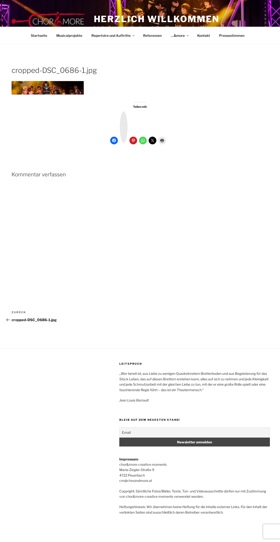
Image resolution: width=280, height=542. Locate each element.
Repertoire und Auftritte (113, 35)
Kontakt (203, 35)
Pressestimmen (231, 35)
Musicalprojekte (69, 35)
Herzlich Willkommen (157, 19)
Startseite (39, 35)
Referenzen (152, 35)
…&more (180, 35)
